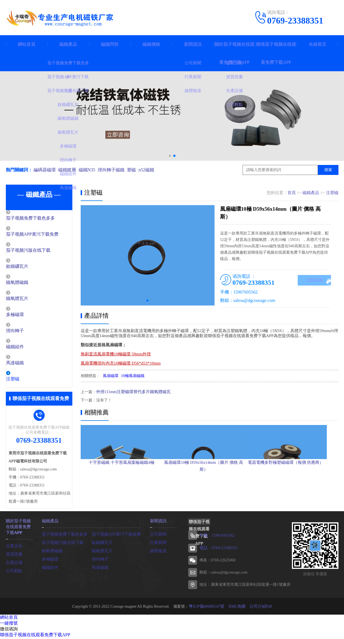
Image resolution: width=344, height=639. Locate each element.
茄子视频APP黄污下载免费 (43, 235)
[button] (170, 156)
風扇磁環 (110, 376)
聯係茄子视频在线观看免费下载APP (276, 53)
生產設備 (13, 564)
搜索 (328, 170)
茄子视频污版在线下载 (39, 251)
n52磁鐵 (152, 169)
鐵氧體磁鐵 (29, 284)
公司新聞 (157, 536)
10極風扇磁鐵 (132, 376)
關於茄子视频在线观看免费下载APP (234, 53)
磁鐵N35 (89, 169)
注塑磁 (25, 382)
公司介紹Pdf (259, 609)
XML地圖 (236, 609)
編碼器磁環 (45, 169)
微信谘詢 (9, 631)
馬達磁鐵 (27, 365)
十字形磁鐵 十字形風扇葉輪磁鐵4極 (121, 490)
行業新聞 (157, 545)
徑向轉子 (27, 333)
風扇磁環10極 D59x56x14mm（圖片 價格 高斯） (209, 493)
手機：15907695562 (215, 538)
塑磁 (136, 169)
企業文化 (13, 547)
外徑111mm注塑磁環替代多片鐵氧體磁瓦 (131, 391)
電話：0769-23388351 (217, 550)
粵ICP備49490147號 (208, 609)
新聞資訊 (193, 44)
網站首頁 (26, 44)
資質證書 (13, 555)
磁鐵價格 (151, 44)
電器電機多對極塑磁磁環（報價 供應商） (296, 490)
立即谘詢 (314, 281)
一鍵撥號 (9, 625)
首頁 (291, 192)
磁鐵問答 (110, 44)
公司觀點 (13, 572)
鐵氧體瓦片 (29, 300)
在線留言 (318, 44)
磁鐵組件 (27, 349)
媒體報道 (157, 553)
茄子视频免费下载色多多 (42, 218)
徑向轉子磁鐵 (114, 169)
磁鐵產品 (68, 44)
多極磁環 (27, 316)
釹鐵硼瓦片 (29, 267)
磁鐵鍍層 (68, 169)
